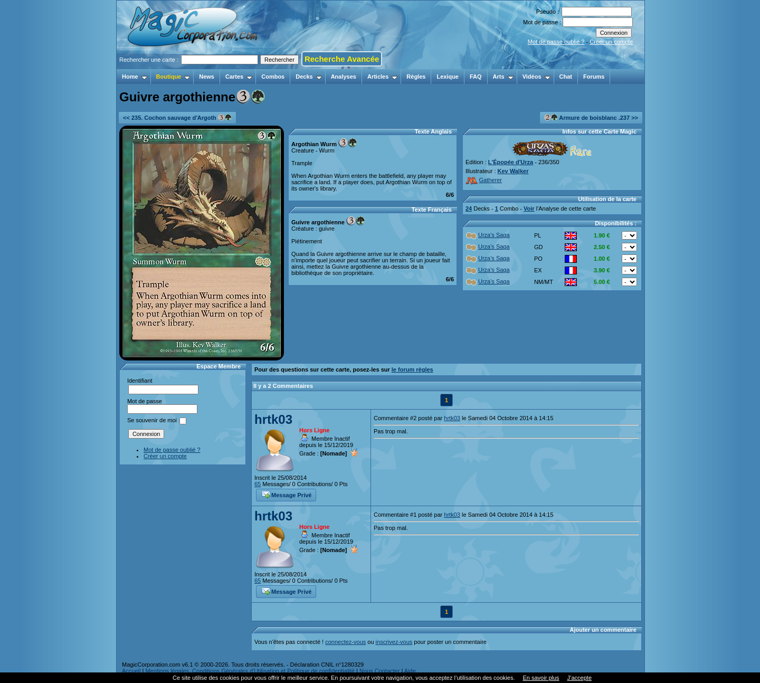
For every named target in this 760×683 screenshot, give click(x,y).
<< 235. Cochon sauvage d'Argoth (177, 117)
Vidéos (536, 76)
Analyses (343, 76)
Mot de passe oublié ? (556, 42)
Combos (272, 76)
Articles (382, 76)
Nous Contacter (379, 671)
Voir (529, 208)
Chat (565, 76)
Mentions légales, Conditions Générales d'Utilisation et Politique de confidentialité (250, 671)
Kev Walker (513, 171)
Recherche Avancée (342, 58)
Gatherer (484, 180)
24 (469, 208)
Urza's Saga (488, 235)
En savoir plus (540, 678)
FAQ (476, 76)
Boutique (173, 76)
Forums (593, 76)
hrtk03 (273, 419)
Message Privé (286, 494)
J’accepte (579, 678)
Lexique (447, 76)
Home (134, 76)
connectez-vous (345, 642)
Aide (410, 671)
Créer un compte (611, 42)
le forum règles (412, 369)
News (206, 76)
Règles (415, 76)
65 (257, 484)
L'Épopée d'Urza (510, 162)
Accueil (131, 671)
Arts (503, 76)
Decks (308, 76)
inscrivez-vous (394, 642)
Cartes (238, 76)
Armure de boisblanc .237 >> (591, 117)
